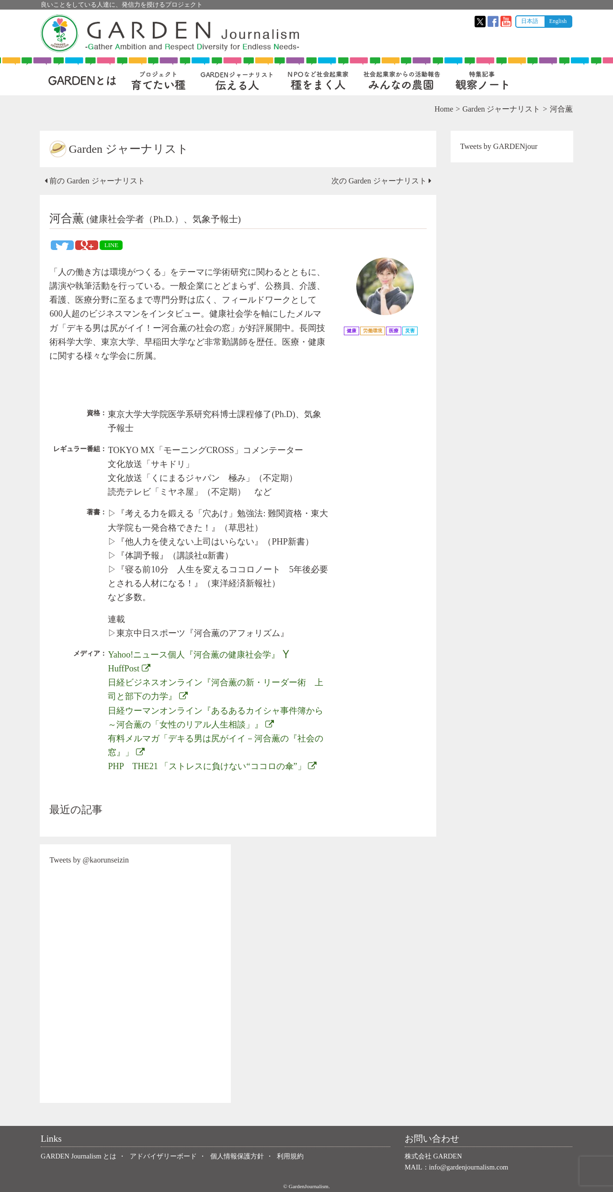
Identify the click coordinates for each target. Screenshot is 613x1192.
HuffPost (130, 668)
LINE (112, 245)
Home (443, 109)
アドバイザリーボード (163, 1156)
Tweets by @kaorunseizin (90, 860)
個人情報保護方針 (237, 1156)
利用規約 (290, 1156)
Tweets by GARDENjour (498, 146)
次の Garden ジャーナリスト (381, 181)
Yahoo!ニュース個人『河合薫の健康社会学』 (199, 654)
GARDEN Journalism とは (78, 1156)
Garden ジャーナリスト (501, 109)
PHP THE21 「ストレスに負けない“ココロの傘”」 (213, 766)
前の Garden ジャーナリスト (95, 181)
